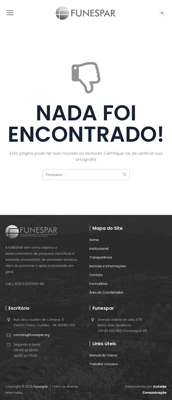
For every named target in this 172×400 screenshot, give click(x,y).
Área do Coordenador (106, 292)
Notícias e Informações (107, 266)
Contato (96, 275)
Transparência (100, 257)
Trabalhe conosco (103, 364)
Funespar (41, 386)
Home (94, 240)
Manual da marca (103, 355)
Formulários (98, 283)
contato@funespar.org (31, 335)
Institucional (98, 248)
